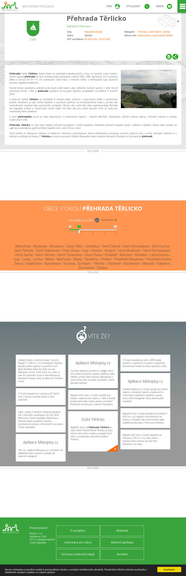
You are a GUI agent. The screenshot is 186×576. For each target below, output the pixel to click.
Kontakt (122, 554)
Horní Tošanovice (70, 255)
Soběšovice (34, 263)
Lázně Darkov (159, 255)
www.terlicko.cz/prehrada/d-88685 (155, 35)
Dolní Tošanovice (48, 250)
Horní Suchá (24, 255)
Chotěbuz (92, 246)
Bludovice (40, 246)
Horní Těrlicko (45, 255)
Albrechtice (23, 246)
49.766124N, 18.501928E (97, 39)
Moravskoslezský (93, 31)
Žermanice (86, 268)
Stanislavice (52, 263)
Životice (102, 268)
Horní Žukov (93, 255)
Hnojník (110, 250)
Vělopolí (148, 263)
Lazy (16, 259)
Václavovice (132, 263)
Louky (26, 259)
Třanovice (114, 263)
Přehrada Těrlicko (96, 18)
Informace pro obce (78, 542)
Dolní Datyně (111, 246)
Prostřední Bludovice (129, 259)
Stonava (69, 263)
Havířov (96, 250)
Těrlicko (98, 263)
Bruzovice (57, 246)
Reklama (122, 530)
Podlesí (106, 259)
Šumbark (84, 263)
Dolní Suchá (160, 246)
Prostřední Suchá (158, 259)
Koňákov (141, 255)
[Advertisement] (93, 176)
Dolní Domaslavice (136, 246)
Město (49, 259)
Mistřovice (64, 259)
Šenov (19, 263)
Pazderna (91, 259)
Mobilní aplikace (122, 542)
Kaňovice (126, 255)
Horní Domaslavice (156, 250)
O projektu (77, 530)
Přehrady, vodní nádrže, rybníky (154, 31)
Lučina (38, 259)
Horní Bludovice (129, 250)
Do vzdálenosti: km (81, 220)
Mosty (78, 259)
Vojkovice (163, 263)
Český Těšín (74, 246)
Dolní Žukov (71, 250)
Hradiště (111, 255)
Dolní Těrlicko (23, 250)
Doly (85, 250)
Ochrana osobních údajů (78, 554)
